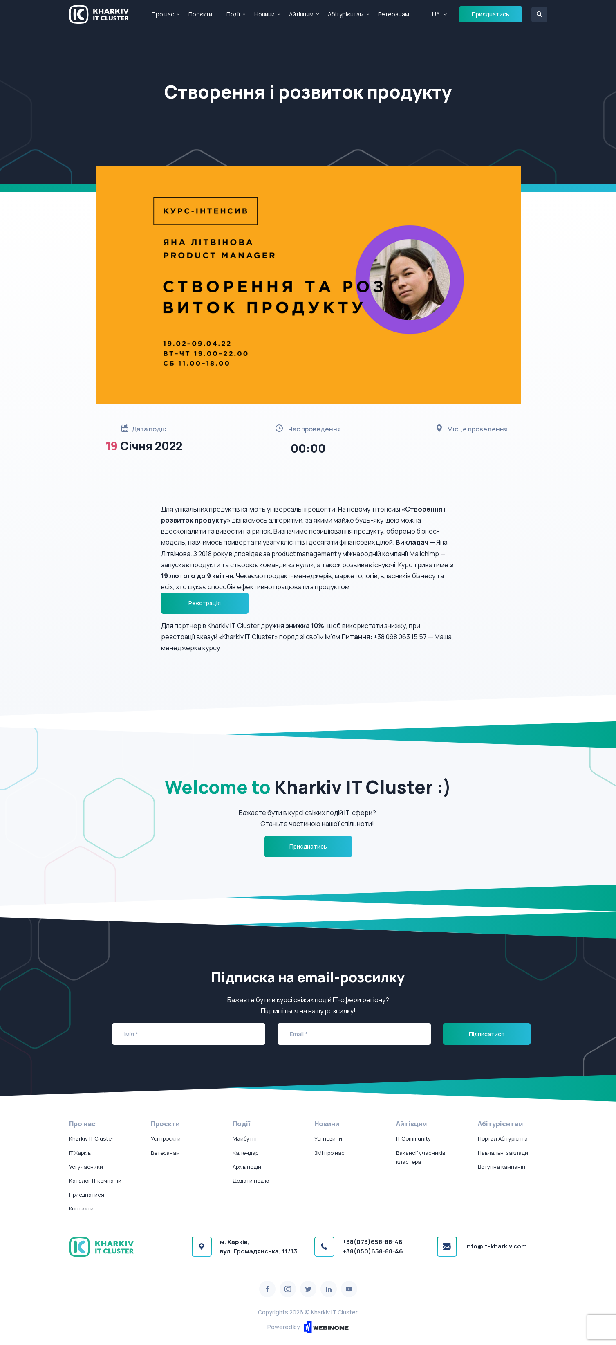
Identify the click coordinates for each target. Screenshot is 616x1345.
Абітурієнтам (346, 14)
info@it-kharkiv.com (496, 1246)
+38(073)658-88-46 (373, 1241)
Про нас (163, 14)
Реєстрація (204, 603)
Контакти (81, 1208)
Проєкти (200, 14)
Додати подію (251, 1180)
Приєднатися (86, 1194)
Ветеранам (393, 14)
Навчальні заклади (503, 1152)
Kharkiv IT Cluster (91, 1138)
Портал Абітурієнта (503, 1138)
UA (436, 14)
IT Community (413, 1138)
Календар (245, 1152)
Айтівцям (301, 14)
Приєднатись (490, 14)
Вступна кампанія (501, 1166)
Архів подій (247, 1166)
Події (233, 14)
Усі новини (328, 1138)
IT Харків (80, 1152)
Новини (264, 14)
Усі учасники (86, 1166)
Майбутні (245, 1138)
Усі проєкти (166, 1138)
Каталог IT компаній (95, 1180)
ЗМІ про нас (329, 1152)
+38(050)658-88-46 (373, 1251)
